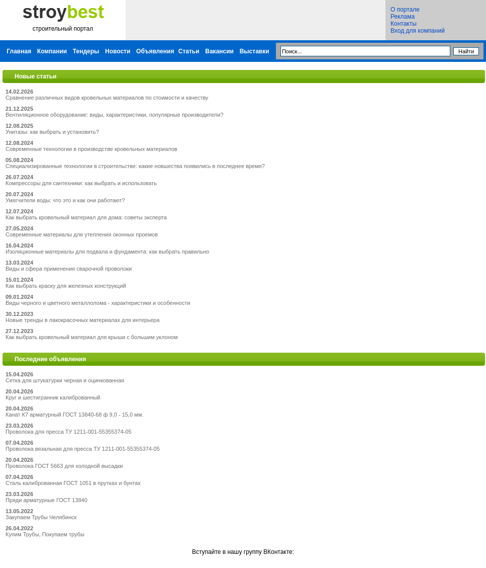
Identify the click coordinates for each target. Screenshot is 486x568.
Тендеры (86, 51)
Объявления (155, 51)
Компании (52, 51)
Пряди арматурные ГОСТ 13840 (46, 500)
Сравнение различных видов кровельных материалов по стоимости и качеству (107, 98)
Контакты (404, 23)
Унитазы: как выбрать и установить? (52, 132)
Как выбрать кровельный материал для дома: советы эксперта (86, 217)
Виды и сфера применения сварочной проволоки (69, 269)
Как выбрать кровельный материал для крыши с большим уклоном (91, 337)
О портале (405, 9)
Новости (117, 51)
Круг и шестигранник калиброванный (53, 397)
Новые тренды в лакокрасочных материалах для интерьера (82, 320)
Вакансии (219, 51)
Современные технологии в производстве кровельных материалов (91, 149)
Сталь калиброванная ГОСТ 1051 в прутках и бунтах (73, 483)
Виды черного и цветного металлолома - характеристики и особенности (98, 303)
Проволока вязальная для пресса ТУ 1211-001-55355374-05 (83, 449)
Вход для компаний (418, 30)
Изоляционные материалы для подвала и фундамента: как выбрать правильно (107, 252)
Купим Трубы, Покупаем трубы (45, 534)
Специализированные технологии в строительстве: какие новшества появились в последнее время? (135, 166)
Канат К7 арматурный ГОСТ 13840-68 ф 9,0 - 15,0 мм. (74, 415)
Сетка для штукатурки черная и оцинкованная (65, 380)
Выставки (254, 51)
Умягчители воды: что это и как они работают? (65, 200)
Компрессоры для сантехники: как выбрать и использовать (81, 183)
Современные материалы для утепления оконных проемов (82, 234)
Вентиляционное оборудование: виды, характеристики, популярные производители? (115, 115)
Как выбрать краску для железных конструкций (66, 286)
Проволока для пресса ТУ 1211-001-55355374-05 (69, 432)
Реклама (403, 16)
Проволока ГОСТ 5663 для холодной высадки (64, 466)
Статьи (189, 51)
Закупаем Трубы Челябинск (41, 517)
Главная (19, 51)
